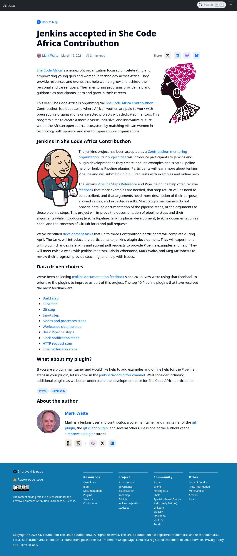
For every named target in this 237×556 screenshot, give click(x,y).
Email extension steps (60, 349)
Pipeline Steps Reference (117, 184)
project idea (117, 157)
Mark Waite (76, 413)
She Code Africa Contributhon (129, 103)
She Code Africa (49, 70)
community (58, 390)
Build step (51, 298)
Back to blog (50, 22)
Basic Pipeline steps (58, 332)
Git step (49, 309)
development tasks (78, 234)
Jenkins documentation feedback (98, 276)
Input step (51, 315)
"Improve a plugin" (80, 433)
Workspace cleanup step (62, 326)
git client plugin (95, 428)
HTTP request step (57, 343)
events (42, 390)
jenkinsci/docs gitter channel (122, 375)
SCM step (50, 303)
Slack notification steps (61, 337)
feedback (86, 189)
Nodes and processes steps (64, 320)
